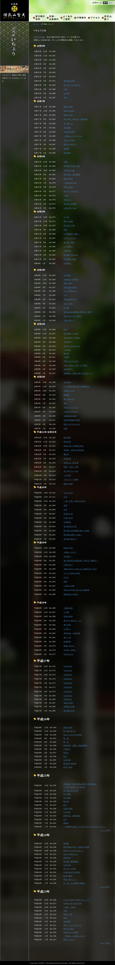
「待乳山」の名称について (74, 936)
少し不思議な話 (70, 291)
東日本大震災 (68, 929)
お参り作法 (68, 518)
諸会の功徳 (68, 727)
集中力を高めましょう (73, 621)
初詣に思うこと (69, 879)
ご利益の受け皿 (70, 183)
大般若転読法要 (70, 416)
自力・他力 (68, 304)
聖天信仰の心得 (70, 526)
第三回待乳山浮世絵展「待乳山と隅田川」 (81, 561)
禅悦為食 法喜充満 (72, 633)
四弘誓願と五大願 (71, 334)
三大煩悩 (67, 350)
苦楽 (65, 918)
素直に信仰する (70, 144)
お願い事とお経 (70, 208)
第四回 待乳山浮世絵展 (74, 450)
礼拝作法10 (68, 654)
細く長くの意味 (69, 869)
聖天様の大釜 (69, 170)
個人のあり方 (69, 399)
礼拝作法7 (68, 675)
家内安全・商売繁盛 (72, 174)
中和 (65, 98)
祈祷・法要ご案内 (53, 17)
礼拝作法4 (68, 687)
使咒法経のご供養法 (72, 338)
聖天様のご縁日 (70, 259)
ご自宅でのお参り (71, 412)
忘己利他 (67, 794)
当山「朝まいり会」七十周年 (76, 365)
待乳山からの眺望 (70, 932)
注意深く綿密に (70, 650)
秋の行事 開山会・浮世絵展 (76, 119)
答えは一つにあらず (72, 85)
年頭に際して (69, 320)
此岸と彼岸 (68, 767)
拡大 (110, 3)
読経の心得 (68, 514)
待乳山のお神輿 (70, 204)
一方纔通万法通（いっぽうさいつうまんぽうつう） (84, 827)
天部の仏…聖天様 (71, 463)
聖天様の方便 (69, 81)
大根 (65, 428)
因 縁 (66, 738)
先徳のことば (69, 391)
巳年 (65, 819)
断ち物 (66, 353)
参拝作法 (67, 858)
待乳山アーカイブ (71, 407)
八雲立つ (67, 629)
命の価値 (67, 798)
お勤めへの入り (70, 552)
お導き (66, 196)
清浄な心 (67, 200)
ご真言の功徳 (69, 586)
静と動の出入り (69, 731)
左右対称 (67, 382)
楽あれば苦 (68, 115)
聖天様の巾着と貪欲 (72, 166)
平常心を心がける (71, 361)
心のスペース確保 (71, 479)
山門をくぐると (70, 238)
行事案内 (80, 17)
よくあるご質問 (67, 17)
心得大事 (67, 760)
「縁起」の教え (69, 907)
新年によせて (68, 940)
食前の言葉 (68, 703)
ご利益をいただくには (73, 136)
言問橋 (66, 149)
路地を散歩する (70, 299)
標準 (105, 3)
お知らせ (108, 17)
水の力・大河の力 (71, 191)
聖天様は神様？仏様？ (73, 535)
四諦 (65, 230)
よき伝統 (67, 475)
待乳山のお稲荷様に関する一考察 (77, 312)
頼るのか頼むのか (70, 854)
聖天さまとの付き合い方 (73, 851)
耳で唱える (68, 123)
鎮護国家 (67, 642)
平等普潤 (67, 342)
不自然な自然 (69, 132)
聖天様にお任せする (72, 346)
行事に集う (68, 565)
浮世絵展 (67, 459)
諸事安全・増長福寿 (71, 816)
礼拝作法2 (68, 696)
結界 (65, 329)
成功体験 (67, 128)
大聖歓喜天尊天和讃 (71, 872)
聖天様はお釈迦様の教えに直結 (76, 531)
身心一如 (67, 637)
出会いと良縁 (69, 140)
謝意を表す (68, 179)
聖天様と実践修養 (70, 862)
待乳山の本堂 (69, 111)
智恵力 (66, 753)
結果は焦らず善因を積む (74, 446)
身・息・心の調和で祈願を (74, 883)
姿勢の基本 (68, 616)
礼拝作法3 (68, 692)
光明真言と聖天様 (71, 279)
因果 (65, 582)
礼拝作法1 (68, 699)
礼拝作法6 (68, 679)
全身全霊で (68, 369)
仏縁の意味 (68, 809)
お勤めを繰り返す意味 (72, 903)
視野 (65, 505)
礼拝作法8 (68, 670)
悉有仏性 (67, 442)
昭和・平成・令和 (71, 467)
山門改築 (67, 275)
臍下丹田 (67, 625)
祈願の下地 (68, 914)
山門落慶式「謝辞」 (72, 234)
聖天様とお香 (69, 225)
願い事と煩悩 (69, 242)
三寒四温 (67, 522)
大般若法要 (68, 608)
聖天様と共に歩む (71, 255)
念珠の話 (67, 251)
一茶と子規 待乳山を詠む (75, 501)
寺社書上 (67, 556)
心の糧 (66, 612)
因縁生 (66, 823)
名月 (65, 497)
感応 (65, 403)
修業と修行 (68, 283)
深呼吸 (66, 843)
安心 (65, 756)
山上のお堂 (68, 493)
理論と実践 (68, 107)
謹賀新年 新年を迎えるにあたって (78, 373)
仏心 (65, 295)
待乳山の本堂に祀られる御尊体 (76, 590)
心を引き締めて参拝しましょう (76, 900)
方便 (65, 911)
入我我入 (67, 749)
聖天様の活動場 (69, 764)
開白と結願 (68, 221)
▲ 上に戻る (105, 830)
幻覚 (65, 89)
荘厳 (65, 162)
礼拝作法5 (68, 683)
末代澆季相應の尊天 (72, 420)
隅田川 (66, 454)
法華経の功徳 (69, 706)
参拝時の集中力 (70, 539)
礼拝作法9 (68, 666)
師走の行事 (68, 548)
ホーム (36, 24)
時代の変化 (68, 876)
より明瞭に (68, 247)
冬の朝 (66, 93)
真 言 (66, 742)
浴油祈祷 (67, 921)
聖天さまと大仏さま (72, 424)
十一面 (66, 217)
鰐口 (65, 805)
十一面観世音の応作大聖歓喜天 (76, 386)
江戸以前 (67, 812)
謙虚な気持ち (69, 646)
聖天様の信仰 (39, 17)
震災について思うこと (72, 925)
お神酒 (66, 357)
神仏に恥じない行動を (73, 316)
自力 (65, 510)
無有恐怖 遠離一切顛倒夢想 (75, 746)
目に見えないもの (71, 471)
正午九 (66, 577)
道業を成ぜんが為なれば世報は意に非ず (80, 569)
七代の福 (67, 865)
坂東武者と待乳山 (71, 594)
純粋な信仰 (68, 187)
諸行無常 (67, 438)
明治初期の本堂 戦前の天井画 (76, 847)
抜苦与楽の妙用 (70, 287)
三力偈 (66, 308)
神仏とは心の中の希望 (72, 735)
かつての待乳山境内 (72, 573)
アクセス (94, 17)
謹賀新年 (67, 153)
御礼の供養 (68, 484)
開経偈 (66, 395)
